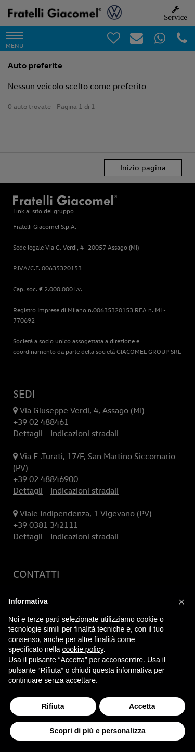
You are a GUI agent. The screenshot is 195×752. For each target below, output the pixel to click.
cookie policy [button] (82, 649)
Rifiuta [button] (53, 706)
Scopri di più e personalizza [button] (97, 730)
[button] (181, 602)
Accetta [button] (142, 706)
